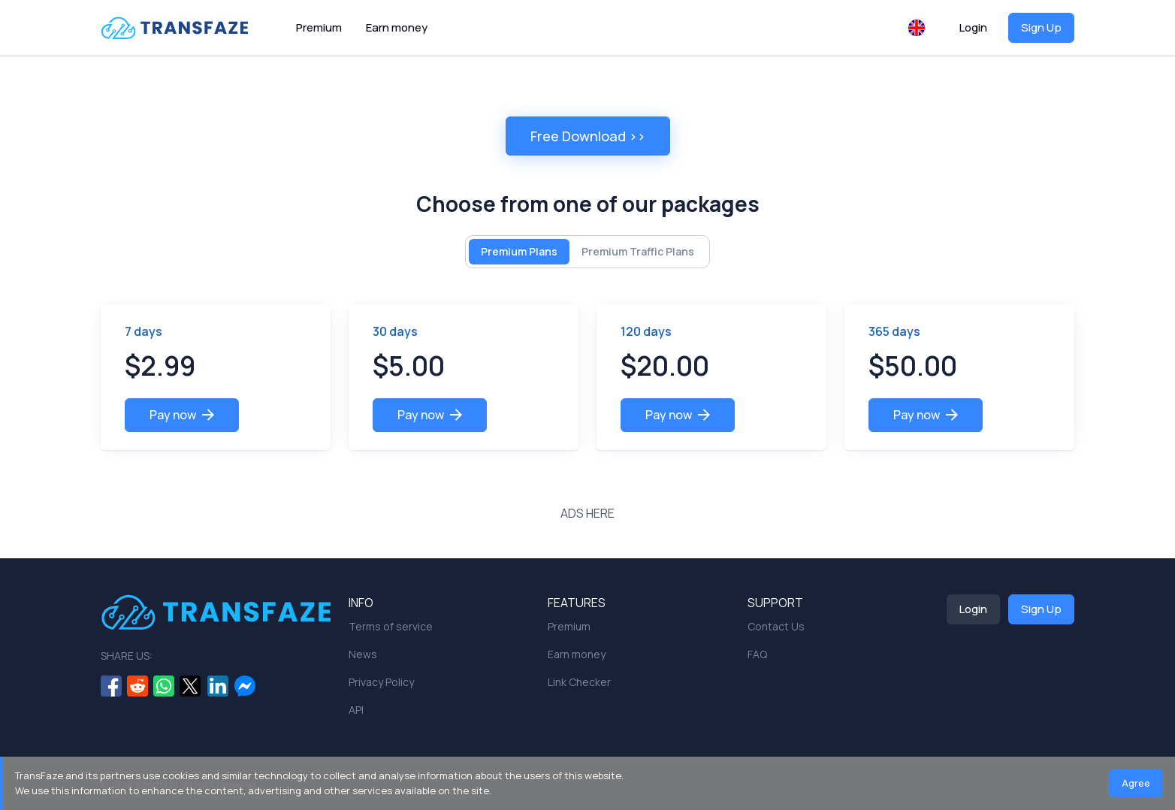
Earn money (396, 27)
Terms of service (391, 626)
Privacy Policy (381, 682)
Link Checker (579, 682)
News (363, 654)
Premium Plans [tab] (519, 251)
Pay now (182, 415)
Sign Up (1041, 27)
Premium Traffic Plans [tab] (637, 251)
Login (973, 27)
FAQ (757, 654)
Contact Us (776, 626)
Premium (319, 27)
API (356, 710)
